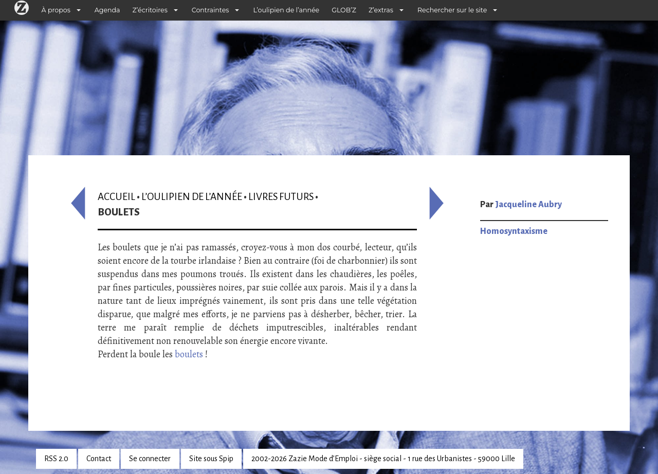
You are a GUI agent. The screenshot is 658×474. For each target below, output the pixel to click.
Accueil (116, 196)
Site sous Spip (211, 458)
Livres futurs (281, 196)
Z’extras (381, 10)
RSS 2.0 (56, 458)
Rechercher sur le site (452, 10)
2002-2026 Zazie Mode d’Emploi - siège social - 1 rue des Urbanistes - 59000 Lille (383, 458)
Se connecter (150, 458)
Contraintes (210, 10)
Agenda (107, 10)
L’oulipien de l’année (286, 10)
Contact (98, 458)
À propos (56, 10)
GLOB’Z (344, 10)
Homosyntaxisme (513, 231)
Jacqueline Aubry (528, 204)
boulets (189, 354)
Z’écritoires (150, 10)
